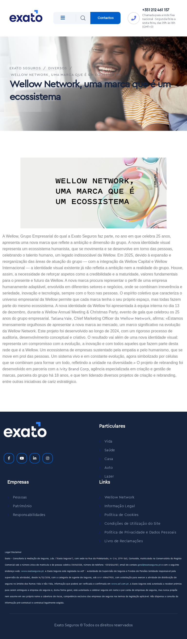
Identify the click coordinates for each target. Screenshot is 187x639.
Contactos (105, 18)
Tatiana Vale (61, 318)
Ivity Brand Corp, (75, 369)
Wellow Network (135, 318)
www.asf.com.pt (120, 584)
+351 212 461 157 (155, 10)
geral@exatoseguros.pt (149, 565)
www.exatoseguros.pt (32, 571)
